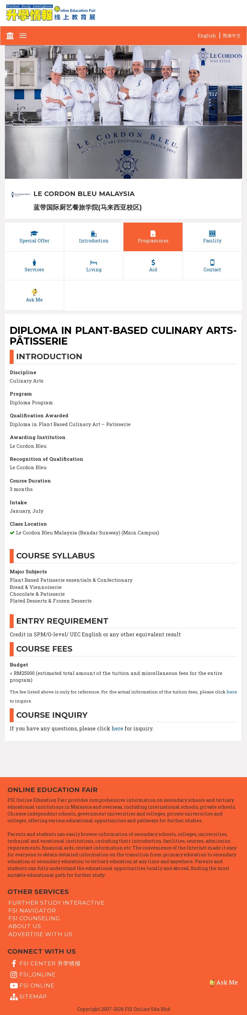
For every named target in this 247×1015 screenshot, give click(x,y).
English (207, 35)
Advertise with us (40, 934)
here (232, 692)
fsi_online (32, 974)
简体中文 (232, 35)
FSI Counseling (34, 918)
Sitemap (27, 997)
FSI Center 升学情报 (44, 963)
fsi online (31, 985)
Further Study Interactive (56, 902)
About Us (24, 926)
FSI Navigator (32, 910)
